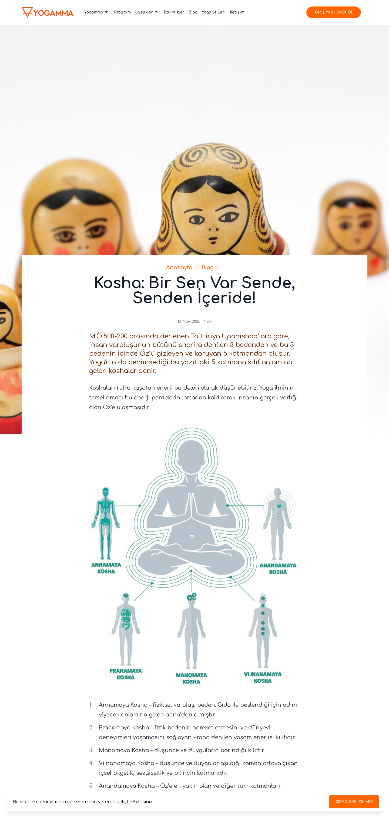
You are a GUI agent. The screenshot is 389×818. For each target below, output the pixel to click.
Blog (193, 12)
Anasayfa (179, 267)
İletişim (237, 12)
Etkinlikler (174, 12)
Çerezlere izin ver (354, 802)
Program (122, 12)
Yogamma (96, 12)
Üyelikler (146, 12)
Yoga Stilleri (214, 12)
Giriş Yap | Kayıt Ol (333, 12)
